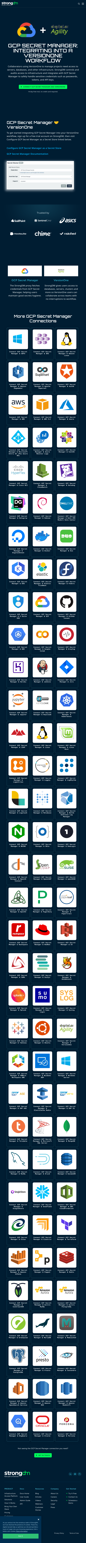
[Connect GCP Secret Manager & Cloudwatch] (42, 475)
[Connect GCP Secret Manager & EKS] (18, 573)
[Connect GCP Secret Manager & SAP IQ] (66, 1098)
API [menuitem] (21, 1504)
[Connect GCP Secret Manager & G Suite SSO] (18, 606)
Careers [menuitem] (54, 1497)
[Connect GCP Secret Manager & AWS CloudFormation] (66, 1196)
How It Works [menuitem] (9, 1503)
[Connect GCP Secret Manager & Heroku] (18, 671)
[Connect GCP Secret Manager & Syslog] (66, 1000)
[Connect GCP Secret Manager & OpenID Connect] (18, 869)
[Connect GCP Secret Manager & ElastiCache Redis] (42, 1098)
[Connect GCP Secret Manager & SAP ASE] (18, 1098)
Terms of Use (74, 1533)
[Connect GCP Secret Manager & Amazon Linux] (66, 343)
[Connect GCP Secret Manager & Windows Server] (66, 1065)
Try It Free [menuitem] (72, 1493)
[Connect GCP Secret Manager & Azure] (66, 409)
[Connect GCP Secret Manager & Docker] (42, 540)
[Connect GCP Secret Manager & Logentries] (18, 770)
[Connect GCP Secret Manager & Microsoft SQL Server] (42, 1131)
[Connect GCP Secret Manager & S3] (66, 934)
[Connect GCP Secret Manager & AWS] (18, 409)
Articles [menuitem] (38, 1497)
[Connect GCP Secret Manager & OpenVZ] (18, 901)
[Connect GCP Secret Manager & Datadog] (66, 475)
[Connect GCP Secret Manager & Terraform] (66, 1229)
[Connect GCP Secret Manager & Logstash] (18, 803)
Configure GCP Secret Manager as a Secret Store (34, 148)
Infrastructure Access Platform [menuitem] (11, 1494)
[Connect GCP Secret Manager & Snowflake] (42, 1196)
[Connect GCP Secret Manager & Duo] (66, 540)
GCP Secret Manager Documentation (27, 153)
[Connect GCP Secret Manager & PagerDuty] (42, 901)
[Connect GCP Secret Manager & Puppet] (42, 1262)
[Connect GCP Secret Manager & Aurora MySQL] (42, 1294)
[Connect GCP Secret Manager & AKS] (42, 343)
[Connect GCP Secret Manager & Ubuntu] (42, 1032)
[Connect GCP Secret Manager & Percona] (66, 1426)
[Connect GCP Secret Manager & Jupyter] (18, 704)
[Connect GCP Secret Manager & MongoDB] (66, 1131)
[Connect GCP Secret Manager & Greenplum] (18, 1327)
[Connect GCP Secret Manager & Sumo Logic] (42, 1000)
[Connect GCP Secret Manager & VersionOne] (66, 1032)
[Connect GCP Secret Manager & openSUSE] (66, 869)
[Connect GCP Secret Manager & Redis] (66, 1262)
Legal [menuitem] (53, 1504)
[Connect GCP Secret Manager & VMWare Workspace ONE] (18, 1065)
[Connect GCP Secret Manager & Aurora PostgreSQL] (66, 1294)
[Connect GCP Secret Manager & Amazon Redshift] (66, 1393)
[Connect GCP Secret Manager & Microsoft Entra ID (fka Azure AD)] (18, 442)
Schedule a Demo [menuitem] (72, 1501)
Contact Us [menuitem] (72, 1497)
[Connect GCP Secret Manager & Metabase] (42, 803)
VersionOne (61, 280)
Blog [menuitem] (37, 1493)
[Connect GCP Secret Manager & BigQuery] (18, 1426)
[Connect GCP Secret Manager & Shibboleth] (66, 967)
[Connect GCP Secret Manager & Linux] (42, 737)
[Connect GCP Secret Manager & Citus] (18, 1229)
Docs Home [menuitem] (24, 1493)
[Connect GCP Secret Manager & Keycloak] (42, 704)
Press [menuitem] (53, 1507)
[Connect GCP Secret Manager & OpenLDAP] (42, 869)
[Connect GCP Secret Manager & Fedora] (66, 573)
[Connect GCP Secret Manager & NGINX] (18, 836)
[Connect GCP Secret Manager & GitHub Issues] (66, 606)
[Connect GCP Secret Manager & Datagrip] (18, 508)
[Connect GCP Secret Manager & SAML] (18, 967)
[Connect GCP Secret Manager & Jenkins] (42, 671)
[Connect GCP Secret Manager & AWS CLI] (42, 409)
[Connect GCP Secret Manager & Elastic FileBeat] (42, 573)
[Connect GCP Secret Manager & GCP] (42, 606)
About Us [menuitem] (54, 1493)
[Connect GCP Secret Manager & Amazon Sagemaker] (18, 376)
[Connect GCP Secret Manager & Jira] (66, 671)
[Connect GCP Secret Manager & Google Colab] (42, 639)
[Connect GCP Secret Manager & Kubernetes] (66, 704)
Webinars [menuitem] (39, 1504)
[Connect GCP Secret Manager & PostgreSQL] (18, 1360)
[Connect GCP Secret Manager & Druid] (42, 1163)
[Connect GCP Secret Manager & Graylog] (66, 639)
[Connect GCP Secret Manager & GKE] (18, 639)
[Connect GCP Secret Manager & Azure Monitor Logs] (42, 442)
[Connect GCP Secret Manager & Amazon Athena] (18, 1262)
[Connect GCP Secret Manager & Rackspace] (18, 934)
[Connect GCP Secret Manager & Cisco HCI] (18, 475)
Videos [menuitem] (38, 1500)
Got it (20, 1536)
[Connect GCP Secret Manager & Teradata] (18, 1131)
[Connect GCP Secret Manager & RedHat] (42, 934)
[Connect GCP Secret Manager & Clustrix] (42, 1229)
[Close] (38, 1519)
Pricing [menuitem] (7, 1513)
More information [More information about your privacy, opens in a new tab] (22, 1531)
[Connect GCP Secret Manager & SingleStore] (18, 1196)
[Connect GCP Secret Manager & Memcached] (66, 1327)
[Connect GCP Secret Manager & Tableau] (18, 1032)
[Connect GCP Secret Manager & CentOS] (66, 442)
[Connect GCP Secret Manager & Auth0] (66, 376)
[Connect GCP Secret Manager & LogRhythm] (66, 770)
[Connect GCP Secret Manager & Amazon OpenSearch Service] (18, 1393)
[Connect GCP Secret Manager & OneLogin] (66, 836)
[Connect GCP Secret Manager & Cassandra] (66, 1360)
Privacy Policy (59, 1533)
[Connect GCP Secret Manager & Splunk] (18, 1000)
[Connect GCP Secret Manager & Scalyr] (42, 967)
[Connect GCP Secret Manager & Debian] (42, 508)
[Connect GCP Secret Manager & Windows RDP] (42, 1065)
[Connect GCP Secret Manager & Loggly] (42, 770)
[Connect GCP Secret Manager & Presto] (42, 1360)
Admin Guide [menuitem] (25, 1500)
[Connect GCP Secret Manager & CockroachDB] (18, 1294)
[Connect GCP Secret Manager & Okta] (42, 836)
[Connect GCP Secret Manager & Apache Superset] (42, 376)
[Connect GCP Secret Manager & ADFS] (18, 343)
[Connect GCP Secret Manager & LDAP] (18, 737)
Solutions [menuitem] (8, 1500)
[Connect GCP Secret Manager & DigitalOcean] (18, 540)
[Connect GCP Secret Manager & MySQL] (18, 1163)
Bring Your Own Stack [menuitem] (10, 1507)
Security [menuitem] (54, 1500)
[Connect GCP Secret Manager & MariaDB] (42, 1327)
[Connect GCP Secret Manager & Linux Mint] (66, 737)
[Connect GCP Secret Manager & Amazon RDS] (42, 1393)
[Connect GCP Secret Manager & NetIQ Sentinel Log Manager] (66, 803)
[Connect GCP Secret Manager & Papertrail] (66, 901)
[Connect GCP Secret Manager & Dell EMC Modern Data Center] (66, 508)
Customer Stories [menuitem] (39, 1508)
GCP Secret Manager (25, 280)
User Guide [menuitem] (24, 1497)
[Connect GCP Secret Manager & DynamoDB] (66, 1163)
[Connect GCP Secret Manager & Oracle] (42, 1426)
